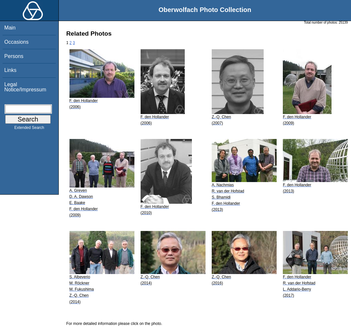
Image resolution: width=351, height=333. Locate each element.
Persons (13, 56)
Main (10, 27)
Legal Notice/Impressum (25, 87)
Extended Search (29, 129)
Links (10, 70)
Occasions (16, 42)
